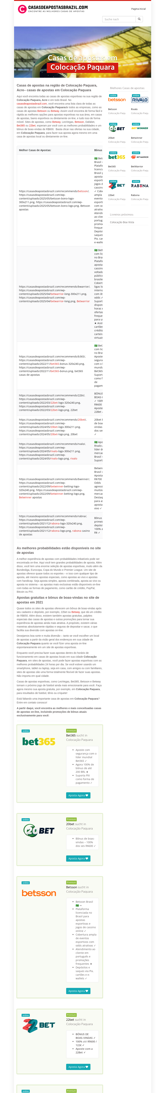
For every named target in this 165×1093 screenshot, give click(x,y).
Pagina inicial (138, 9)
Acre (47, 1070)
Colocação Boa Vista (122, 222)
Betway (55, 110)
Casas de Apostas (26, 1070)
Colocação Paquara (79, 347)
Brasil (40, 1070)
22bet (32, 125)
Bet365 (21, 125)
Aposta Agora (78, 402)
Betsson (42, 110)
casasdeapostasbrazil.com (32, 103)
